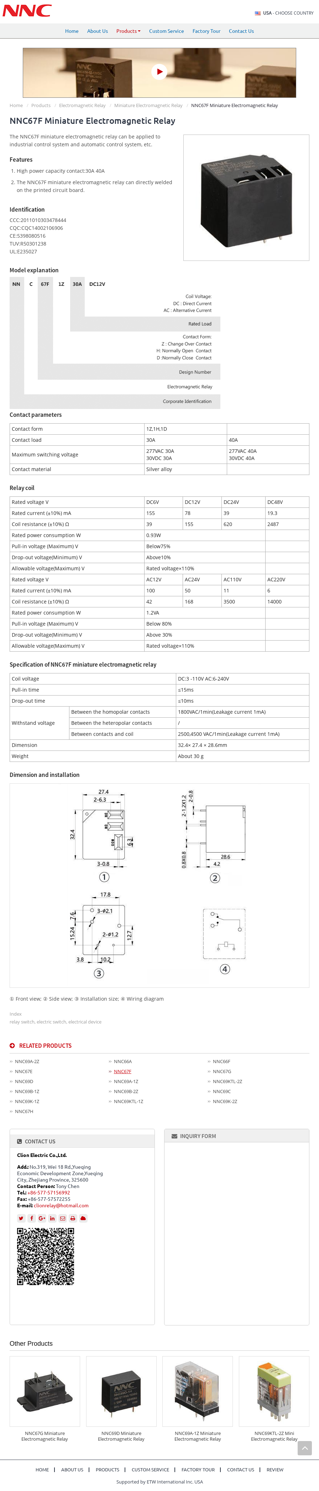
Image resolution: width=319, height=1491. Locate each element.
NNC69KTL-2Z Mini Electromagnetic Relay (274, 1436)
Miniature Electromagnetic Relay (148, 105)
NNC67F (122, 1071)
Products (41, 105)
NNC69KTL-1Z (128, 1101)
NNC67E (23, 1071)
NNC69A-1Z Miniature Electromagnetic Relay (197, 1436)
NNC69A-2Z (27, 1061)
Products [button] (128, 31)
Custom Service (166, 31)
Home (72, 31)
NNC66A (123, 1061)
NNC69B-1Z (27, 1091)
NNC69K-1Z (27, 1101)
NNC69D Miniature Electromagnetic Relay (121, 1436)
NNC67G (222, 1071)
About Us (97, 31)
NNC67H (24, 1111)
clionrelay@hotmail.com (61, 1205)
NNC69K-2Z (225, 1101)
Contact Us (241, 31)
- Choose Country (288, 13)
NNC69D (24, 1081)
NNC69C (222, 1091)
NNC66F (221, 1061)
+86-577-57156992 (48, 1193)
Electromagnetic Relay (82, 105)
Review (275, 1469)
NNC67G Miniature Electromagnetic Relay (44, 1436)
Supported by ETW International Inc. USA (159, 1482)
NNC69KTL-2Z (227, 1081)
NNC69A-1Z (126, 1081)
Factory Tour (206, 31)
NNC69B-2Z (126, 1091)
